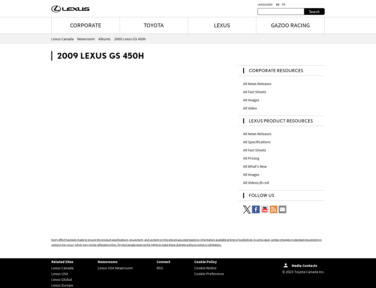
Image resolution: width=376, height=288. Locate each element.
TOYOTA (154, 25)
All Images (251, 100)
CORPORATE (85, 25)
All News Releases (257, 83)
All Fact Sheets (254, 91)
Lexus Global (61, 279)
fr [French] (283, 4)
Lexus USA (59, 273)
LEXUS (222, 25)
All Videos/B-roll (256, 182)
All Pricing (251, 158)
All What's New (255, 166)
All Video (250, 108)
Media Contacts (304, 265)
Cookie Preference (209, 273)
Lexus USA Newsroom (115, 267)
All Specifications (257, 141)
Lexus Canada (62, 267)
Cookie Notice (205, 267)
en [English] (277, 4)
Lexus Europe (62, 285)
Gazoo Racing (290, 25)
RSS (160, 267)
